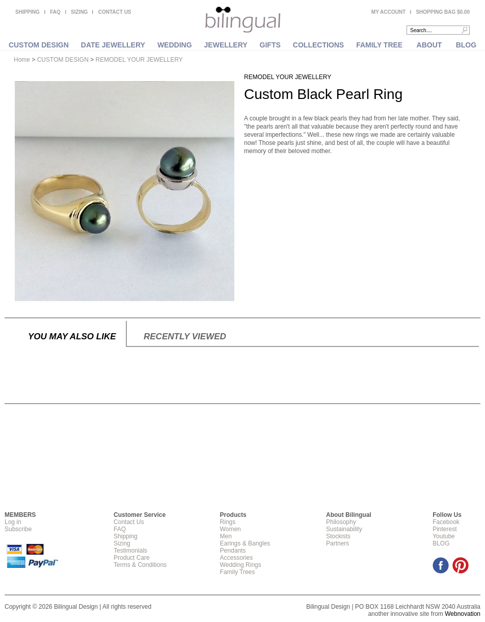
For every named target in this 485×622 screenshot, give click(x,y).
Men (226, 536)
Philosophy (341, 522)
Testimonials (130, 550)
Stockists (338, 536)
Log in (13, 522)
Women (230, 529)
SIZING (79, 12)
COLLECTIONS (318, 45)
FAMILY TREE (379, 45)
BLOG (466, 45)
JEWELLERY (226, 45)
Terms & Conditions (140, 564)
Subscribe (18, 529)
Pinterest (444, 529)
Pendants (233, 550)
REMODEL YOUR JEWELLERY (139, 59)
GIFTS (270, 45)
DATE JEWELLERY (113, 45)
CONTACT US (114, 12)
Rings (228, 522)
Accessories (236, 557)
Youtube (444, 536)
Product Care (132, 557)
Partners (337, 543)
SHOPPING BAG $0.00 (443, 12)
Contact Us (129, 522)
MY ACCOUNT (388, 12)
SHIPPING (27, 12)
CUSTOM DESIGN (39, 45)
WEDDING (174, 45)
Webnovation (462, 613)
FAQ (55, 12)
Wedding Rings (240, 564)
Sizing (122, 543)
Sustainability (344, 529)
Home (22, 59)
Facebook (446, 522)
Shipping (126, 536)
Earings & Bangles (245, 543)
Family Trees (237, 572)
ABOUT (429, 45)
